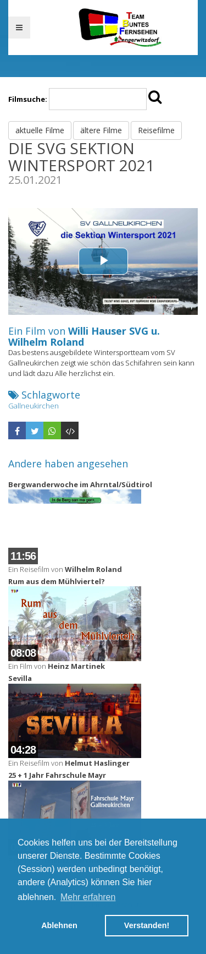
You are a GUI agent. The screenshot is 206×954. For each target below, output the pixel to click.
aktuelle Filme (39, 130)
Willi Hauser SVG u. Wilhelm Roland (84, 336)
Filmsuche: (27, 99)
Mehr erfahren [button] (88, 897)
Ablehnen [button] (59, 925)
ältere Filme (101, 130)
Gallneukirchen (33, 406)
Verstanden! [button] (146, 925)
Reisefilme (156, 130)
